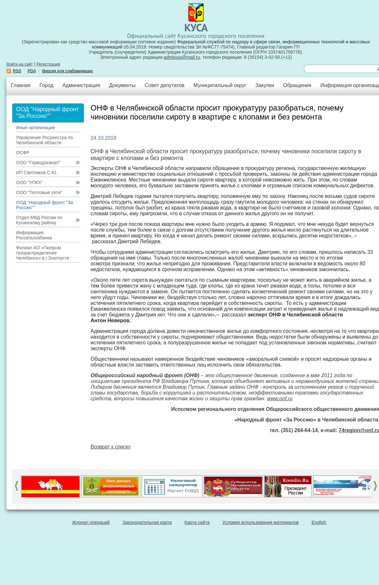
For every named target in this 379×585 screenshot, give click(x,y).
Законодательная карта (147, 522)
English (319, 522)
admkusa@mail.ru (182, 57)
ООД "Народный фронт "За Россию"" (44, 205)
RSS (17, 71)
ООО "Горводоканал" (38, 162)
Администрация (81, 85)
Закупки (264, 85)
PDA (32, 71)
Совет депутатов (164, 85)
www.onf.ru (279, 398)
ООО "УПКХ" (29, 182)
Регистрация (48, 64)
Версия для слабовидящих (67, 71)
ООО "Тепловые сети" (39, 192)
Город (46, 85)
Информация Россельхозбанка (34, 235)
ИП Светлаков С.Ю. (36, 172)
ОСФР (22, 152)
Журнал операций (91, 522)
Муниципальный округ (219, 85)
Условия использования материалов (261, 522)
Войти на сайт (19, 64)
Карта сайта (197, 522)
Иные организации (35, 127)
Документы (122, 85)
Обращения (297, 85)
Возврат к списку (111, 446)
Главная (21, 85)
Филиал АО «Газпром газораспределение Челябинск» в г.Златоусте (42, 253)
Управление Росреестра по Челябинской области (44, 140)
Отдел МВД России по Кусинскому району (39, 220)
